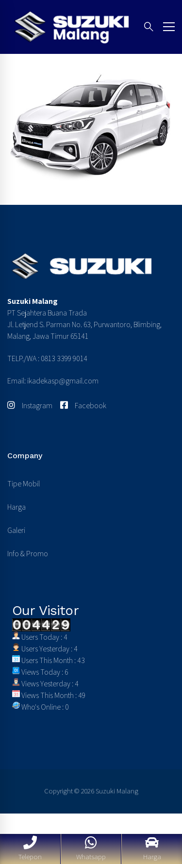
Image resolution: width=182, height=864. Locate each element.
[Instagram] (29, 406)
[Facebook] (83, 406)
